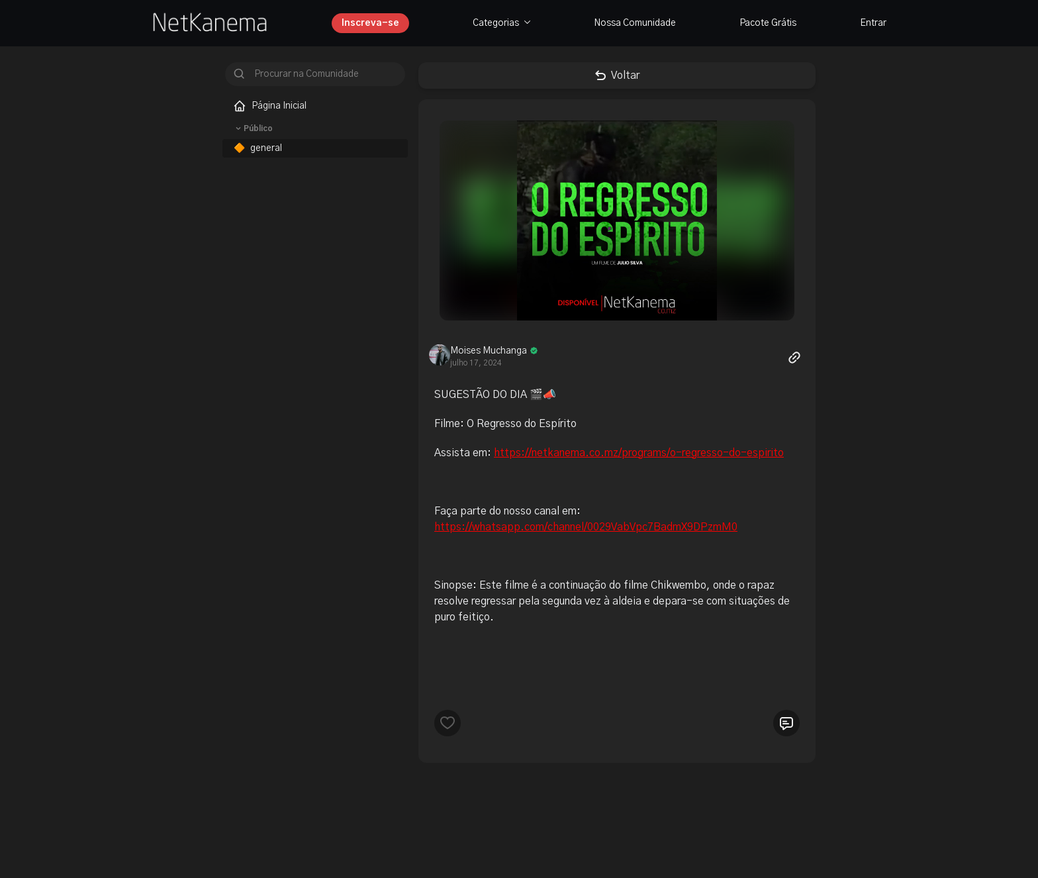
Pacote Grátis (767, 23)
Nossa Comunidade (635, 23)
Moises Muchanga (488, 351)
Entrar (873, 23)
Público (253, 128)
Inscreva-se (370, 23)
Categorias (502, 23)
